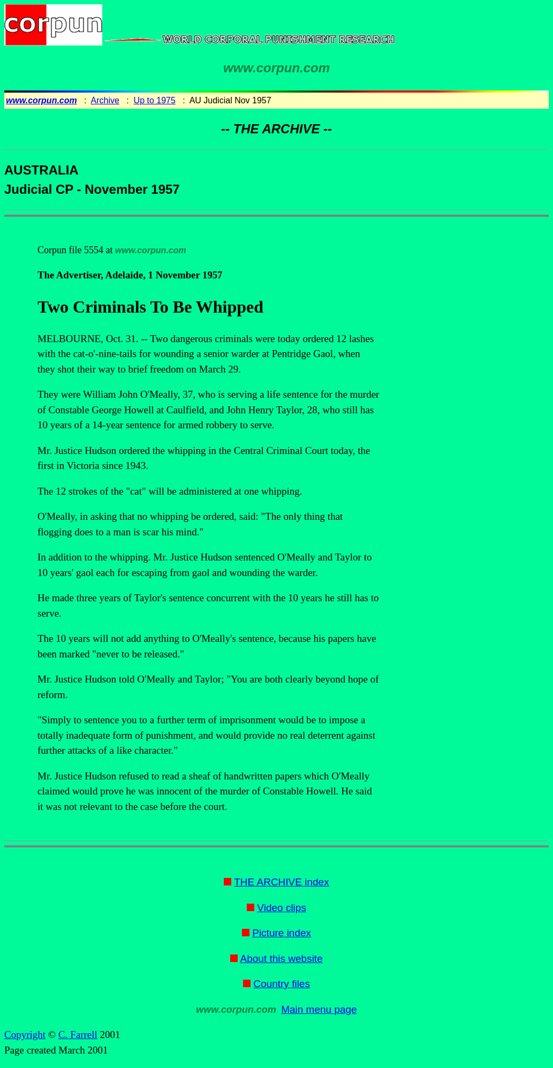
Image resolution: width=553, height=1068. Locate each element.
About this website (281, 958)
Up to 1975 (155, 100)
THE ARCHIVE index (281, 882)
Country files (281, 983)
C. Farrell (77, 1034)
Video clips (281, 907)
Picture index (281, 932)
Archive (105, 100)
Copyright (25, 1034)
